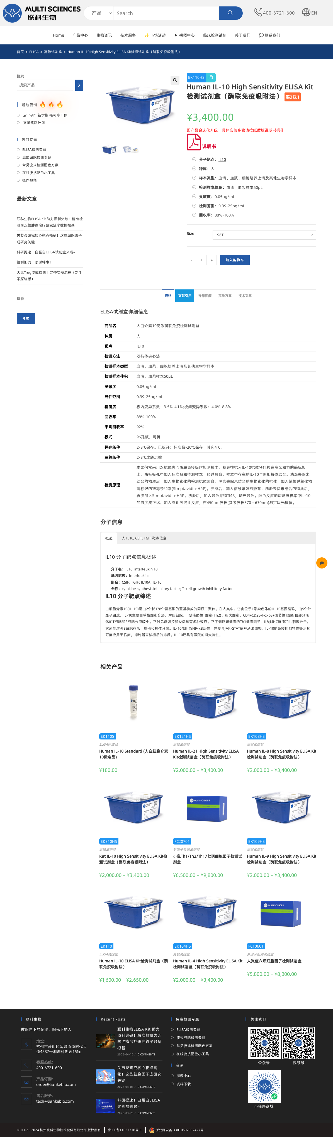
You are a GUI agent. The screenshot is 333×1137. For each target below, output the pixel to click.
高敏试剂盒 (181, 744)
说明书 (201, 146)
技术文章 (245, 295)
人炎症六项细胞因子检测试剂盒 (274, 961)
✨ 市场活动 (155, 35)
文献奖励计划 (33, 122)
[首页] (20, 51)
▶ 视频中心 (184, 35)
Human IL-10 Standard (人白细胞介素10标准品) (133, 754)
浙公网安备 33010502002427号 (176, 1130)
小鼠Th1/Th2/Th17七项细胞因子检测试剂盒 (207, 859)
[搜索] (79, 85)
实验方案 (225, 295)
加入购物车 (235, 260)
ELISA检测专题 (34, 149)
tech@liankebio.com (55, 1101)
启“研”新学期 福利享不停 (44, 115)
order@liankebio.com (56, 1084)
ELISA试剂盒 (108, 954)
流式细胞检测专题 (36, 157)
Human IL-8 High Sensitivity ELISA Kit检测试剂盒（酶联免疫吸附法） (281, 754)
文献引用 (184, 295)
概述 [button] (109, 538)
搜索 (20, 76)
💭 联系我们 (269, 35)
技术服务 (128, 35)
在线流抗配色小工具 (38, 172)
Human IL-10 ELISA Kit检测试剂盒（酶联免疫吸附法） (133, 964)
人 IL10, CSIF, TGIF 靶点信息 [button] (144, 538)
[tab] (168, 296)
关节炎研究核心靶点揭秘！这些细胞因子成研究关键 (139, 1074)
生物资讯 (104, 35)
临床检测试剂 (215, 35)
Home (58, 35)
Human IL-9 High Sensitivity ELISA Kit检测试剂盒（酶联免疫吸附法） (281, 859)
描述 (168, 295)
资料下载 (183, 1083)
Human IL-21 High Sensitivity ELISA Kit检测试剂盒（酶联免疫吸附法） (206, 754)
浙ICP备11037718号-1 (125, 1130)
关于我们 (243, 35)
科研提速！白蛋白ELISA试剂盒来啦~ (46, 251)
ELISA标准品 (108, 744)
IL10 (222, 159)
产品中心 (80, 35)
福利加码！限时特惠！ (35, 262)
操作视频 (205, 295)
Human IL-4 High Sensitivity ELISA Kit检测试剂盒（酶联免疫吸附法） (207, 964)
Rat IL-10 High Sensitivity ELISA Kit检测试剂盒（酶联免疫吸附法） (133, 859)
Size (190, 233)
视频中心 (183, 1075)
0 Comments (146, 1054)
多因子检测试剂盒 (186, 849)
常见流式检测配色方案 (40, 164)
